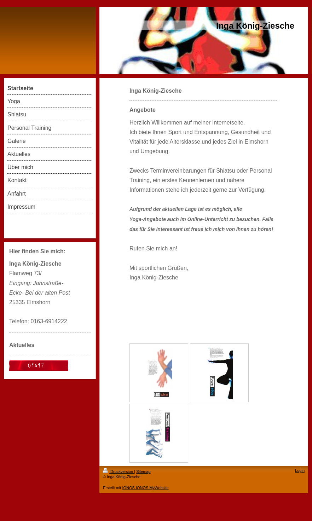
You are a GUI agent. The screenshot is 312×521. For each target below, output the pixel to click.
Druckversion (118, 471)
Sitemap (143, 471)
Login (300, 470)
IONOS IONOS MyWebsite (145, 488)
